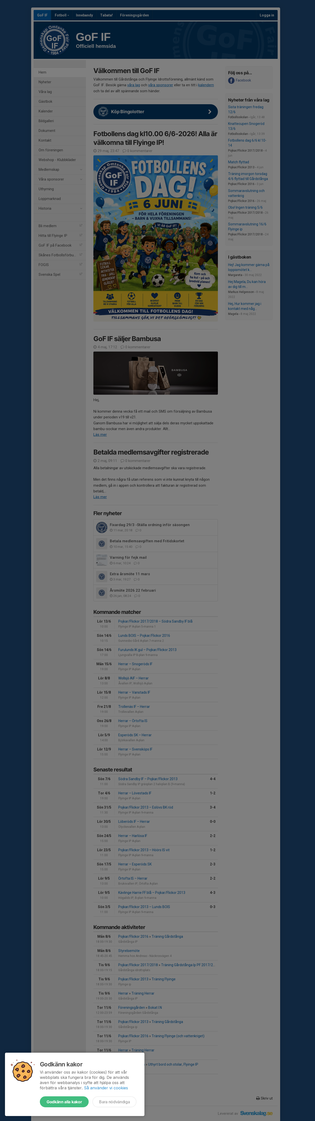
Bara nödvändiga (114, 1101)
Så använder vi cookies (106, 1087)
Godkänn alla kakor (64, 1101)
